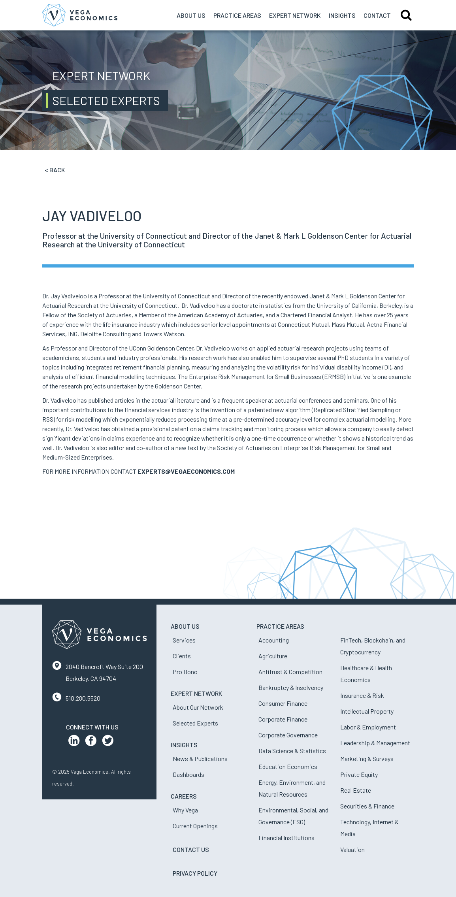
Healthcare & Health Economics (366, 673)
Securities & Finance (367, 806)
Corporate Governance (288, 735)
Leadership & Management (375, 742)
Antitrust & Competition (290, 671)
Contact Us (191, 849)
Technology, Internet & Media (369, 827)
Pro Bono (185, 671)
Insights (342, 15)
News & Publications (200, 758)
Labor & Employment (368, 727)
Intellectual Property (367, 711)
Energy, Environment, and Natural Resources (292, 788)
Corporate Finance (282, 719)
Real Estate (355, 790)
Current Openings (195, 825)
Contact (377, 15)
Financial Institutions (286, 837)
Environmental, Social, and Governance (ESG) (293, 815)
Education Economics (287, 766)
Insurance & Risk (362, 695)
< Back (55, 169)
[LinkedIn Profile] (74, 742)
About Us (191, 15)
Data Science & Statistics (292, 750)
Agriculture (272, 656)
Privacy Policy (195, 873)
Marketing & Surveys (367, 758)
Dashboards (188, 774)
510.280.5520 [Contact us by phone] (83, 698)
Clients (182, 656)
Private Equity (359, 774)
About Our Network (198, 707)
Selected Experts (195, 723)
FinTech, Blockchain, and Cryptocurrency (372, 646)
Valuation (352, 849)
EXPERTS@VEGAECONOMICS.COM (186, 471)
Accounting (273, 640)
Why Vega (185, 810)
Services (184, 640)
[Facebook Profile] (91, 742)
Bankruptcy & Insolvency (290, 687)
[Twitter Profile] (108, 742)
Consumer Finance (282, 703)
